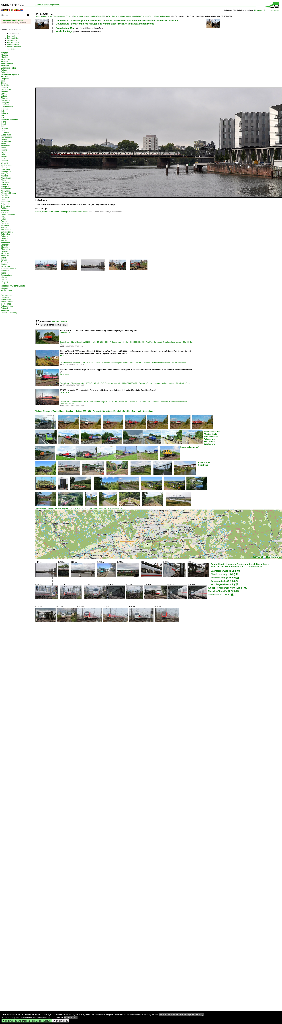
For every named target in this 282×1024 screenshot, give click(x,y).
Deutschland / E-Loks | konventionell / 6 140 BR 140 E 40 (82, 383)
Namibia (4, 195)
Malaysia (4, 174)
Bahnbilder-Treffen (8, 68)
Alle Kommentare (59, 321)
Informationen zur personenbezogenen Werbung (181, 1014)
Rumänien (5, 223)
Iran (2, 118)
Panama (4, 212)
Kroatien (4, 152)
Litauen (4, 167)
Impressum (54, 5)
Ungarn (4, 279)
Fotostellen (5, 308)
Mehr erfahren (70, 1017)
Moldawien (5, 182)
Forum (38, 5)
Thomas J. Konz (67, 333)
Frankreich (5, 100)
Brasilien (4, 77)
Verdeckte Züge (64, 31)
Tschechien (5, 266)
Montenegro (6, 189)
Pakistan (4, 208)
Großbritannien (7, 107)
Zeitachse (5, 310)
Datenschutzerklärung (9, 312)
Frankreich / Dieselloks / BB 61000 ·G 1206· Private (80, 363)
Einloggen (258, 10)
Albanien (4, 55)
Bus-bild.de (11, 36)
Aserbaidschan (7, 64)
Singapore (5, 245)
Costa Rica (5, 85)
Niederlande (6, 200)
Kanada (4, 139)
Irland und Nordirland (9, 120)
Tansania (4, 262)
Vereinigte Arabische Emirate (13, 286)
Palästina (5, 210)
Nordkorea (5, 202)
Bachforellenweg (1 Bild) (224, 571)
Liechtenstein (6, 165)
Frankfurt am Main (65, 28)
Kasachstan (6, 141)
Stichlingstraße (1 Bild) (223, 584)
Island (3, 122)
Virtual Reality (6, 302)
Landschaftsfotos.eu (14, 47)
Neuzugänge (6, 295)
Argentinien (5, 59)
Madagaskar (6, 171)
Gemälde (5, 297)
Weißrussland (6, 290)
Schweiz (4, 236)
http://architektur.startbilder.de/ (76, 212)
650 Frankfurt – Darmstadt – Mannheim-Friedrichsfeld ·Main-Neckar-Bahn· (138, 16)
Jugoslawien (6, 135)
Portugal (4, 221)
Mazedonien (6, 178)
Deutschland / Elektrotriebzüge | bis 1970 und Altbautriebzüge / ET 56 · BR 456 (88, 402)
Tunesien (5, 271)
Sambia (4, 228)
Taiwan (4, 260)
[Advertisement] (73, 59)
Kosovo (4, 150)
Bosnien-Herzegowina (10, 74)
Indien (3, 111)
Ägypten (4, 53)
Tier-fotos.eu (11, 49)
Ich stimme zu (60, 1021)
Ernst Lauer (65, 355)
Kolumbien (5, 146)
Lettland (4, 161)
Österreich (5, 206)
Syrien (3, 258)
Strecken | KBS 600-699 (95, 16)
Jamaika (4, 128)
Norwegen (5, 204)
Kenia (3, 143)
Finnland (4, 98)
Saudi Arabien (7, 232)
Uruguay (4, 282)
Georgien (5, 102)
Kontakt (45, 5)
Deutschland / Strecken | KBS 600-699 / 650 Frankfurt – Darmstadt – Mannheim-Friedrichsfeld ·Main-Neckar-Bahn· (117, 20)
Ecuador (4, 92)
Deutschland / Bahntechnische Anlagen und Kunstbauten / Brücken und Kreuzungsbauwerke (105, 24)
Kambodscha (6, 137)
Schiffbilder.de (12, 40)
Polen (3, 219)
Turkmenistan (6, 275)
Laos (3, 159)
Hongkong (5, 109)
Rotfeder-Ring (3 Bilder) (223, 577)
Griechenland (6, 105)
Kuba (3, 154)
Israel (3, 124)
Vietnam (4, 288)
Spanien (4, 251)
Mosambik (5, 191)
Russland (5, 225)
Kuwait (4, 156)
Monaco (4, 184)
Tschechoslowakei (8, 269)
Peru (3, 217)
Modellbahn (6, 300)
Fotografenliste (7, 306)
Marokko (4, 176)
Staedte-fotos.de (13, 44)
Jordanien (5, 133)
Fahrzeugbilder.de (13, 38)
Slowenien (5, 249)
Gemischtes (6, 304)
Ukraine (4, 277)
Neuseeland (6, 197)
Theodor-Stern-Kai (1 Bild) (222, 591)
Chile (3, 81)
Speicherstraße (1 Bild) (223, 581)
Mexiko (4, 180)
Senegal (4, 238)
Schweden (5, 234)
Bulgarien (5, 79)
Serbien (4, 241)
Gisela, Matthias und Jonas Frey (49, 212)
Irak (2, 115)
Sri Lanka (5, 253)
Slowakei (4, 247)
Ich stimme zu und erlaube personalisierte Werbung (26, 1021)
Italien (3, 126)
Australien (5, 66)
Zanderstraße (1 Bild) (219, 594)
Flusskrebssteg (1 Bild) (223, 574)
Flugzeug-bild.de (13, 42)
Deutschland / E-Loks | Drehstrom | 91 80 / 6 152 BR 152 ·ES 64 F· (85, 342)
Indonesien (5, 113)
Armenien (5, 61)
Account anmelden (271, 10)
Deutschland (78, 16)
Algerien (4, 57)
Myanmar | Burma (8, 193)
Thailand (4, 264)
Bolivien (4, 72)
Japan (3, 130)
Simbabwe (5, 243)
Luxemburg (5, 169)
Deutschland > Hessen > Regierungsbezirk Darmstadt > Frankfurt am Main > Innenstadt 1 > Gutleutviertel (78, 508)
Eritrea (3, 94)
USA (3, 284)
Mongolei (5, 187)
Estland (4, 96)
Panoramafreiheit (8, 215)
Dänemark (5, 87)
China (3, 83)
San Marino (5, 230)
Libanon (4, 163)
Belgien (4, 70)
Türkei (3, 273)
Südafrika (5, 256)
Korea (3, 148)
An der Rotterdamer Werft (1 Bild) (225, 588)
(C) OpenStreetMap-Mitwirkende (267, 557)
